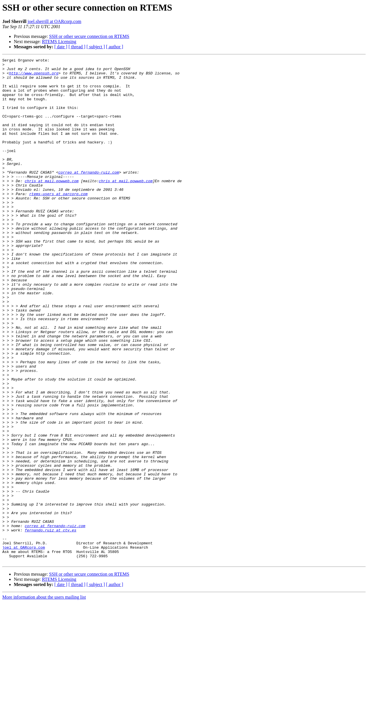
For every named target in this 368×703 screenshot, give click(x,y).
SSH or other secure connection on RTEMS (89, 36)
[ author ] (114, 46)
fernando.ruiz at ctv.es (50, 624)
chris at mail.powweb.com (51, 205)
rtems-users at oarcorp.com (58, 221)
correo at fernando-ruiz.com (88, 195)
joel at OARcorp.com (23, 645)
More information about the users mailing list (44, 698)
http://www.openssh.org (33, 76)
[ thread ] (76, 46)
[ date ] (60, 46)
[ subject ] (96, 46)
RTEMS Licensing (59, 41)
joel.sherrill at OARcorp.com (54, 21)
